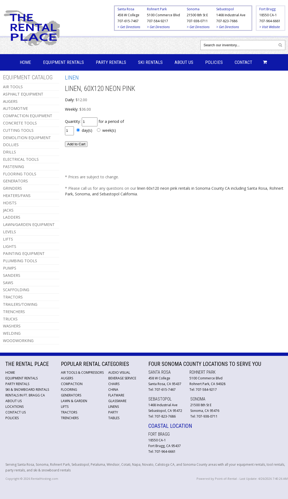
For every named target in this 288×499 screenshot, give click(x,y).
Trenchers (69, 418)
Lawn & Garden (74, 401)
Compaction (72, 384)
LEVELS (9, 231)
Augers (67, 378)
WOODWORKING (18, 340)
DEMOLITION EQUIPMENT (27, 137)
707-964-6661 (269, 21)
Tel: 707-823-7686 (162, 416)
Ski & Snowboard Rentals (27, 389)
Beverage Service (122, 378)
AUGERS (10, 101)
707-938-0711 (197, 21)
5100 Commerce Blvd (163, 15)
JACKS (8, 210)
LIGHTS (9, 246)
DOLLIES (11, 144)
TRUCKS (10, 318)
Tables (113, 418)
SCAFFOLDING (16, 289)
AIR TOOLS (13, 86)
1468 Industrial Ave (231, 15)
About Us (184, 62)
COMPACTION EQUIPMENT (27, 115)
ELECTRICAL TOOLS (21, 159)
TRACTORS (13, 297)
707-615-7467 (128, 21)
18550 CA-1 (268, 15)
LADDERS (11, 217)
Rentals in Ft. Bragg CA (25, 395)
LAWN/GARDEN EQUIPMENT (29, 224)
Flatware (116, 395)
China (113, 389)
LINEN (72, 77)
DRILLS (9, 152)
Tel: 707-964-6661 (162, 451)
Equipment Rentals (63, 62)
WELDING (12, 333)
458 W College (128, 15)
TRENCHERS (14, 311)
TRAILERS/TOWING (20, 304)
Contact (243, 62)
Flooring (69, 389)
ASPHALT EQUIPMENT (23, 94)
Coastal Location (170, 426)
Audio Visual (119, 372)
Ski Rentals (150, 62)
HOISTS (10, 202)
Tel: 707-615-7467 (162, 389)
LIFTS (8, 239)
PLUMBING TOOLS (20, 260)
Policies (214, 62)
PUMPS (9, 268)
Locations (14, 406)
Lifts (64, 406)
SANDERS (11, 275)
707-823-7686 (226, 21)
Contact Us (15, 412)
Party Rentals (111, 62)
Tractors (69, 412)
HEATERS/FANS (17, 195)
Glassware (117, 401)
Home (25, 62)
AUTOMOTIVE (15, 108)
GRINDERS (12, 188)
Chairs (113, 384)
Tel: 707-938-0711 (204, 416)
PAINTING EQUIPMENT (24, 253)
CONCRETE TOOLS (20, 123)
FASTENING (13, 166)
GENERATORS (15, 180)
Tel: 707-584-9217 (203, 389)
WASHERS (12, 326)
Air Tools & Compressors (82, 372)
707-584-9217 (157, 21)
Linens (113, 406)
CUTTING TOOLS (18, 130)
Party (113, 412)
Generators (71, 395)
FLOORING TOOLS (19, 173)
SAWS (8, 282)
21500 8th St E (197, 15)
